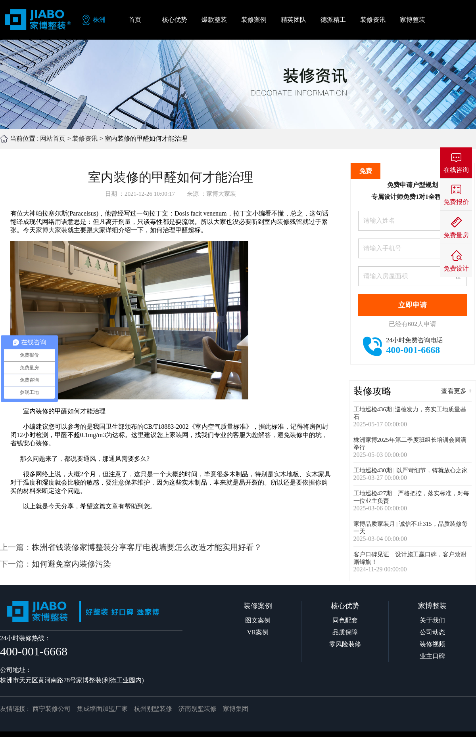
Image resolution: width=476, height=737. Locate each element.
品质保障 (345, 632)
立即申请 (412, 305)
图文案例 (258, 620)
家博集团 (235, 708)
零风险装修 (345, 644)
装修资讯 (85, 138)
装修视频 (432, 644)
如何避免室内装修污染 (71, 563)
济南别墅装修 (197, 708)
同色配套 (345, 620)
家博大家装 (51, 230)
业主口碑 (432, 656)
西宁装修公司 (52, 708)
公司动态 (432, 632)
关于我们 (432, 620)
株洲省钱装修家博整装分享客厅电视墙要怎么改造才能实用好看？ (147, 547)
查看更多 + (456, 391)
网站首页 (52, 138)
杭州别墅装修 (153, 708)
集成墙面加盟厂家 (102, 708)
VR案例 (258, 632)
